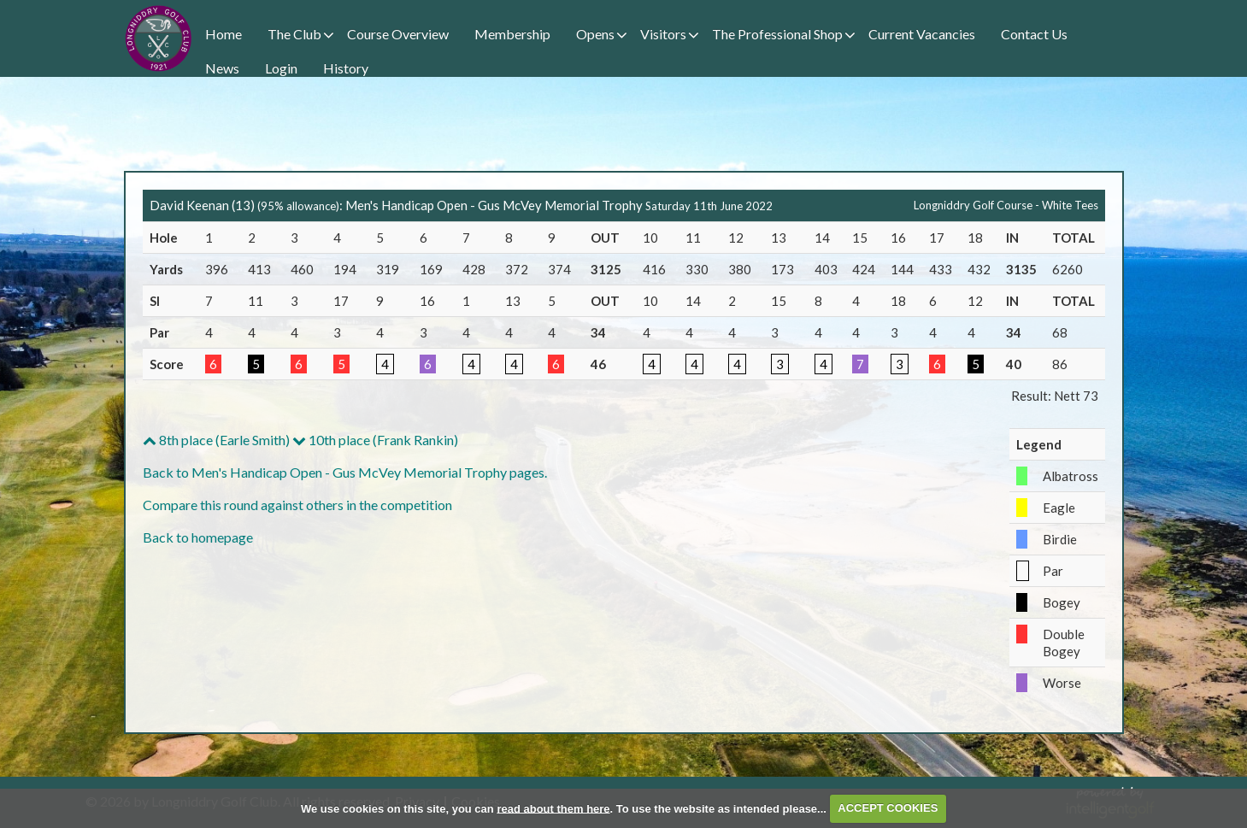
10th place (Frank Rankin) (375, 440)
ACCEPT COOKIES (888, 808)
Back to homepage (198, 537)
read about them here (553, 808)
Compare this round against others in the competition (297, 504)
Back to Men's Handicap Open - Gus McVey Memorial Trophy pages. (345, 472)
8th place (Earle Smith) (216, 440)
